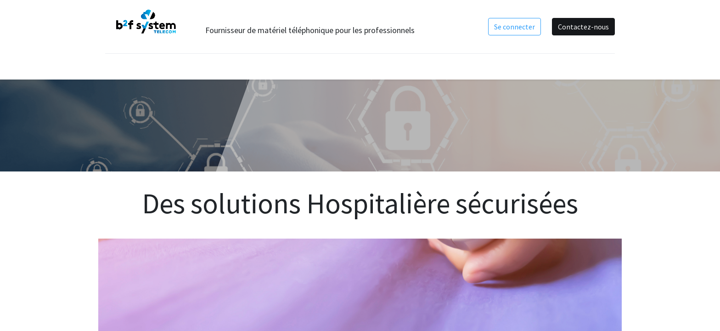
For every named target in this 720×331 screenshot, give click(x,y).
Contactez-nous (583, 26)
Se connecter (514, 26)
